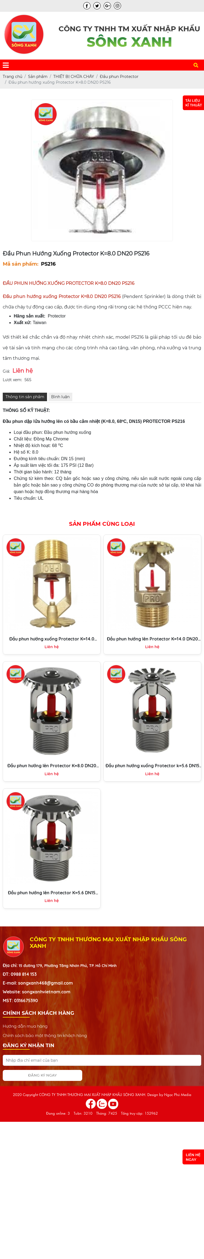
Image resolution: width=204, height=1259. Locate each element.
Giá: (6, 371)
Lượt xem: (12, 379)
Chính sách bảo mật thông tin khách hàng (45, 1035)
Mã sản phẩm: (20, 264)
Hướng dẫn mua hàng (25, 1026)
